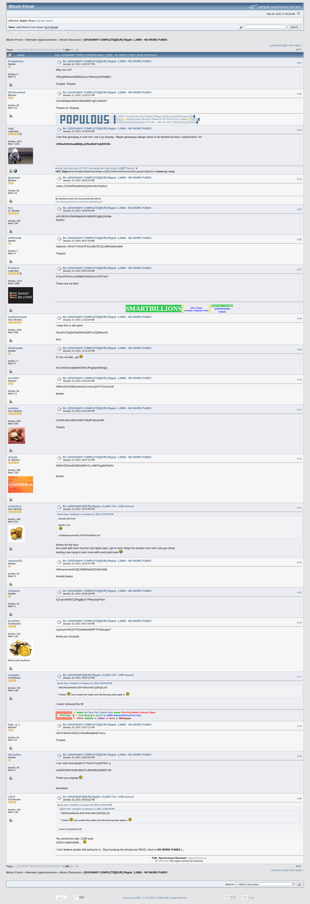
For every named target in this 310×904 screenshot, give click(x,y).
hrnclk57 (13, 378)
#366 (299, 239)
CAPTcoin (163, 861)
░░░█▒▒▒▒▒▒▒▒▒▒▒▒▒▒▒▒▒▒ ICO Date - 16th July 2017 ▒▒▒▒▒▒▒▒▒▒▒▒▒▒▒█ (153, 122)
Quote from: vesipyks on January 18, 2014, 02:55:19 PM (84, 805)
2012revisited (16, 92)
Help (25, 32)
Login (43, 32)
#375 (299, 592)
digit (11, 128)
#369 (299, 349)
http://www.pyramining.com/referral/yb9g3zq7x (78, 201)
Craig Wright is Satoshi (119, 168)
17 (59, 49)
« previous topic (278, 45)
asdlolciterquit (17, 316)
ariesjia (12, 457)
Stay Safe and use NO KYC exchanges (79, 168)
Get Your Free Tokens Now (98, 712)
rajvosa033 (15, 560)
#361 (299, 63)
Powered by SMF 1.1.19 (135, 898)
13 (46, 49)
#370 (299, 379)
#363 (299, 130)
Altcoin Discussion (70, 39)
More (63, 32)
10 (36, 49)
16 (56, 49)
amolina (13, 408)
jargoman (14, 177)
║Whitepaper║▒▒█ (185, 116)
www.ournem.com (198, 858)
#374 (299, 562)
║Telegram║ (158, 116)
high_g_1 (14, 724)
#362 (299, 94)
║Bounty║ (170, 116)
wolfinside (14, 237)
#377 (299, 677)
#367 (299, 269)
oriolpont (14, 590)
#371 (299, 409)
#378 (299, 726)
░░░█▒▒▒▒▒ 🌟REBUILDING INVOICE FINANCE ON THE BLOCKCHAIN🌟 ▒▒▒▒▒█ (154, 119)
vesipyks (14, 675)
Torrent (54, 27)
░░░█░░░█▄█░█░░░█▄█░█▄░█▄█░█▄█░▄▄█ (82, 122)
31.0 (47, 27)
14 (49, 49)
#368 (299, 318)
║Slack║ (138, 116)
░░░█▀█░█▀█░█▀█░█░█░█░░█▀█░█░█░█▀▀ (82, 116)
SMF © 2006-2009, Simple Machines (168, 898)
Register (53, 32)
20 (71, 49)
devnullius (14, 754)
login (39, 20)
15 (53, 49)
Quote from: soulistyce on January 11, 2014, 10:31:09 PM (85, 514)
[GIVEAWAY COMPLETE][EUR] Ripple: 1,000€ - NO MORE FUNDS (125, 39)
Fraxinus (13, 268)
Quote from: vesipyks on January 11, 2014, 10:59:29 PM (84, 683)
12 (43, 49)
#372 (299, 458)
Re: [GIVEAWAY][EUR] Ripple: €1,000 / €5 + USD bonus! (98, 506)
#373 (299, 508)
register (49, 20)
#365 (299, 209)
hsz (10, 207)
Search (34, 32)
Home (15, 32)
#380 (299, 798)
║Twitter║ (147, 116)
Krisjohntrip (15, 61)
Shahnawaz (15, 348)
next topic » (296, 45)
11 (39, 49)
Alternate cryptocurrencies (41, 39)
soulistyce (14, 506)
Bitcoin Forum (14, 39)
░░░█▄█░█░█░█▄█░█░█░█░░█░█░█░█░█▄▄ (82, 119)
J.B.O (11, 796)
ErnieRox (14, 620)
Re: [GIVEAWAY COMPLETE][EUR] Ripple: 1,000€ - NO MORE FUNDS (107, 61)
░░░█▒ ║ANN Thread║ (121, 116)
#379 (299, 756)
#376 (299, 622)
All (77, 49)
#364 (299, 179)
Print (298, 49)
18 (63, 49)
